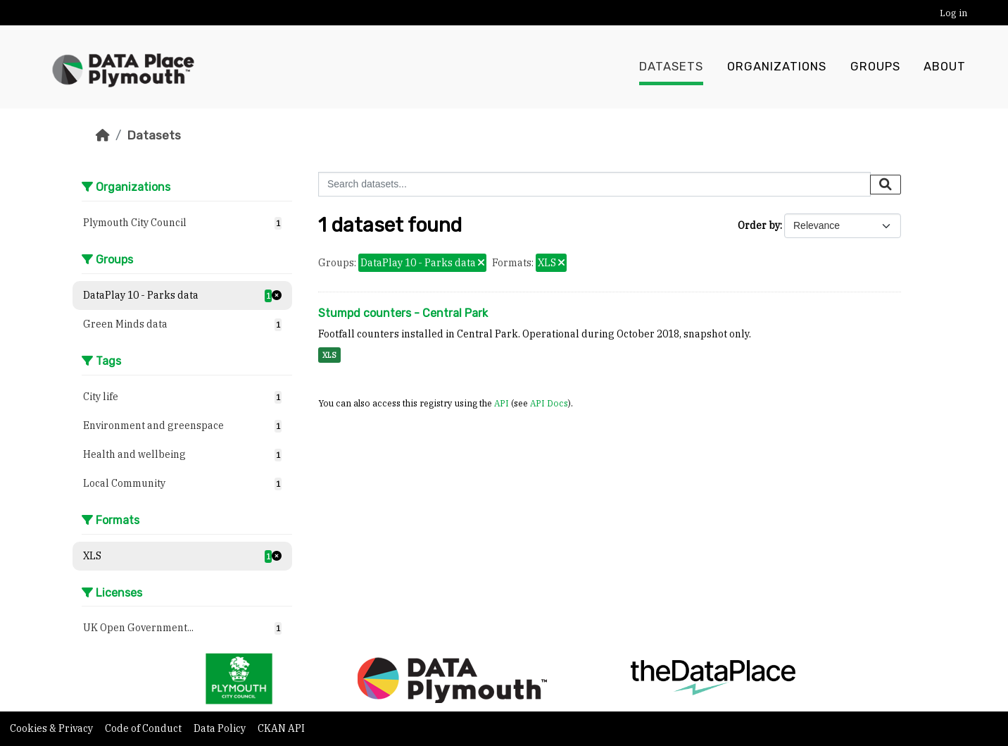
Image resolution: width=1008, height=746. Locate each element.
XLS (329, 355)
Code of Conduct (144, 728)
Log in (953, 13)
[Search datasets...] (594, 184)
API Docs (549, 403)
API (501, 403)
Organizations (776, 67)
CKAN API (281, 728)
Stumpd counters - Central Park (403, 313)
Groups (875, 67)
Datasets (671, 67)
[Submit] (885, 184)
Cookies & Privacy (52, 728)
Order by (759, 225)
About (945, 67)
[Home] (103, 135)
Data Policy (221, 728)
